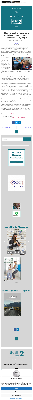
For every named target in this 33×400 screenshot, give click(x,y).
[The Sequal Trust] (16, 208)
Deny (16, 391)
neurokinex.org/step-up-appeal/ (20, 113)
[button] (31, 378)
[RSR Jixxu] (16, 190)
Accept (16, 388)
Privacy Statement (19, 398)
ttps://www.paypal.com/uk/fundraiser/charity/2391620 (13, 117)
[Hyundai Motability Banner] (16, 2)
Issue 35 (16, 248)
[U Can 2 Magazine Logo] (16, 354)
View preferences (16, 395)
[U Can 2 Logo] (16, 21)
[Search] (12, 139)
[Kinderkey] (16, 216)
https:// (12, 113)
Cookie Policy (12, 398)
